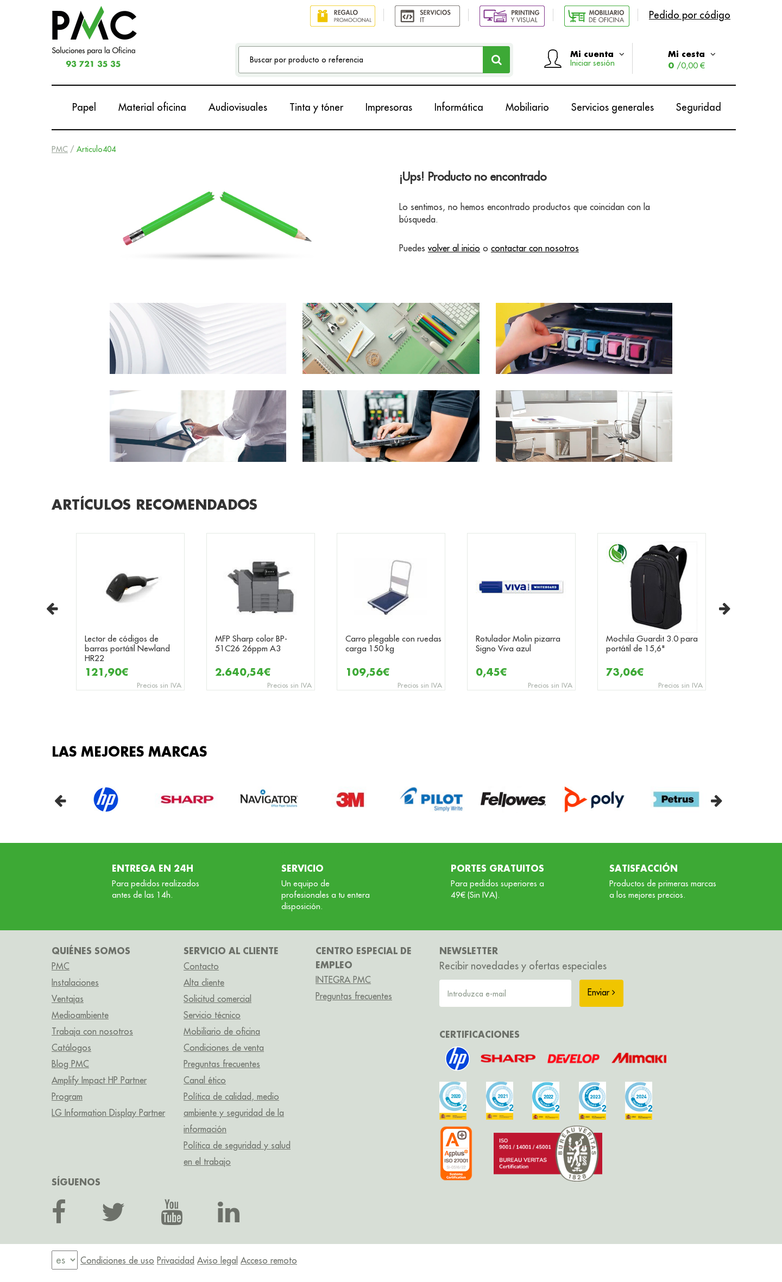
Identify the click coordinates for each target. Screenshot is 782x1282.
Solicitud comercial (217, 998)
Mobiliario (527, 107)
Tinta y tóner (316, 107)
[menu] (65, 1260)
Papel (84, 107)
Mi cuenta (597, 58)
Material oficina (152, 107)
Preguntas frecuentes (222, 1063)
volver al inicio (454, 248)
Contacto (201, 966)
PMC (60, 149)
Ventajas (68, 998)
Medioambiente (80, 1015)
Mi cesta (692, 59)
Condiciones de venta (224, 1047)
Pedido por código (689, 15)
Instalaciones (75, 982)
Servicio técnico (212, 1015)
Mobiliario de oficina (222, 1031)
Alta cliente (204, 982)
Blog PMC (70, 1063)
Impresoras (388, 107)
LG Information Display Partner (108, 1112)
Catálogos (71, 1047)
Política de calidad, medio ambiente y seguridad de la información (234, 1112)
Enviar (601, 992)
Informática (458, 107)
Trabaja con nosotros (92, 1031)
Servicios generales (612, 107)
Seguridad (698, 107)
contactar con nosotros (535, 248)
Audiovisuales (238, 107)
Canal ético (205, 1080)
